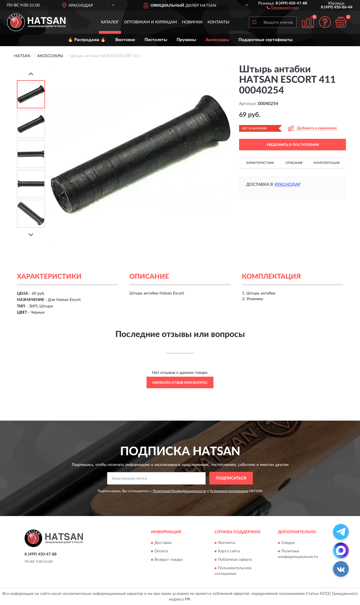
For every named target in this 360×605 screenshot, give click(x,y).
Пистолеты (156, 40)
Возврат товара (168, 560)
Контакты (219, 22)
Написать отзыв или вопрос (180, 382)
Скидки (288, 543)
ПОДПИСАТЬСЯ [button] (231, 478)
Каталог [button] (110, 22)
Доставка (163, 543)
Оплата (161, 551)
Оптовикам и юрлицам (150, 22)
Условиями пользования (229, 491)
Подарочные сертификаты (265, 40)
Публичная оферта (235, 560)
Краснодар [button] (287, 184)
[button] (282, 7)
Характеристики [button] (260, 162)
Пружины (186, 40)
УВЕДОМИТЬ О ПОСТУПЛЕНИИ (292, 144)
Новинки (192, 22)
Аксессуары (217, 40)
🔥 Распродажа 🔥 (87, 40)
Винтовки (125, 40)
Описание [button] (294, 162)
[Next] (31, 235)
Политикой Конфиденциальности (179, 491)
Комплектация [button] (326, 162)
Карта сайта (229, 551)
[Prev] (31, 74)
